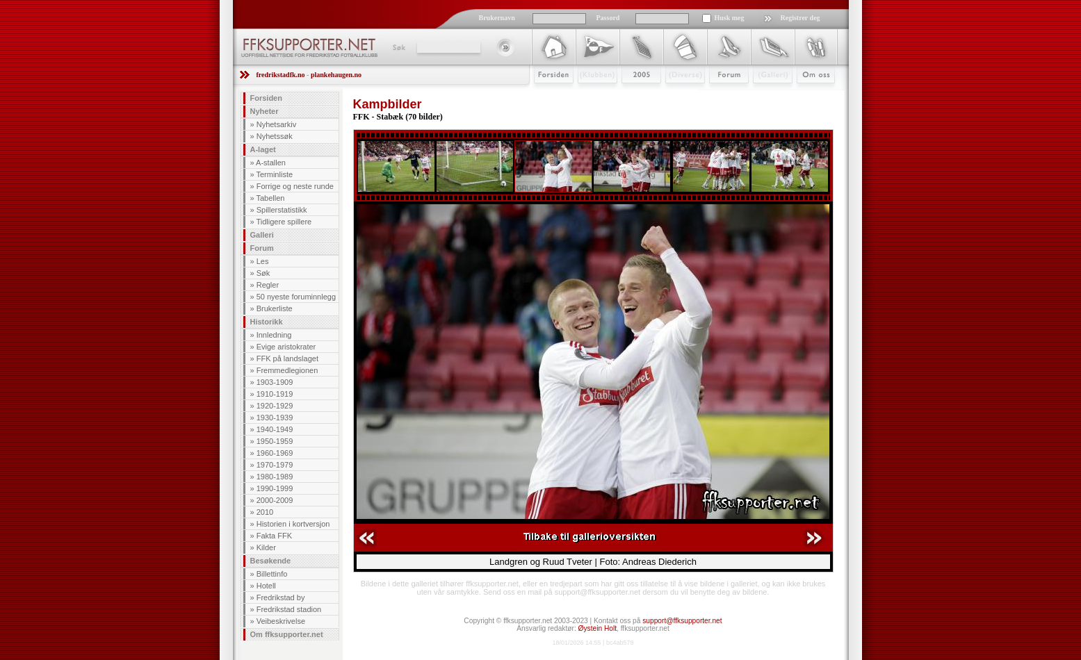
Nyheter (264, 111)
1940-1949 (275, 429)
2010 (265, 512)
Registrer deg (800, 18)
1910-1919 (275, 394)
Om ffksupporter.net (286, 634)
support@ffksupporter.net (682, 621)
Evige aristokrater (286, 347)
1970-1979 (275, 465)
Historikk (266, 321)
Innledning (274, 335)
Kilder (266, 547)
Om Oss (810, 95)
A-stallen (271, 162)
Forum (719, 95)
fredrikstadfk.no (281, 75)
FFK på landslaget (287, 358)
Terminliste (274, 174)
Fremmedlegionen (287, 370)
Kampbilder (387, 104)
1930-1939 (275, 417)
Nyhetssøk (275, 136)
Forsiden (547, 95)
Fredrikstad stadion (289, 609)
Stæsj (674, 95)
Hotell (266, 585)
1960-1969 (275, 453)
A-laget (263, 149)
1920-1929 (275, 406)
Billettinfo (272, 574)
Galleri (763, 95)
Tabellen (270, 198)
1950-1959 (275, 441)
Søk (398, 47)
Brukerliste (275, 308)
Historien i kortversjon (293, 524)
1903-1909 (275, 382)
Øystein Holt (597, 628)
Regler (268, 285)
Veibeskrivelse (281, 621)
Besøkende (270, 560)
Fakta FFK (274, 535)
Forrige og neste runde (295, 186)
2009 (628, 95)
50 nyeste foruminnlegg (296, 296)
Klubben (591, 95)
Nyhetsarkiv (276, 124)
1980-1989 (275, 476)
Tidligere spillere (283, 221)
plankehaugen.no (336, 75)
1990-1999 (275, 488)
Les (263, 261)
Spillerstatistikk (282, 210)
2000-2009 (275, 500)
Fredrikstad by (281, 597)
